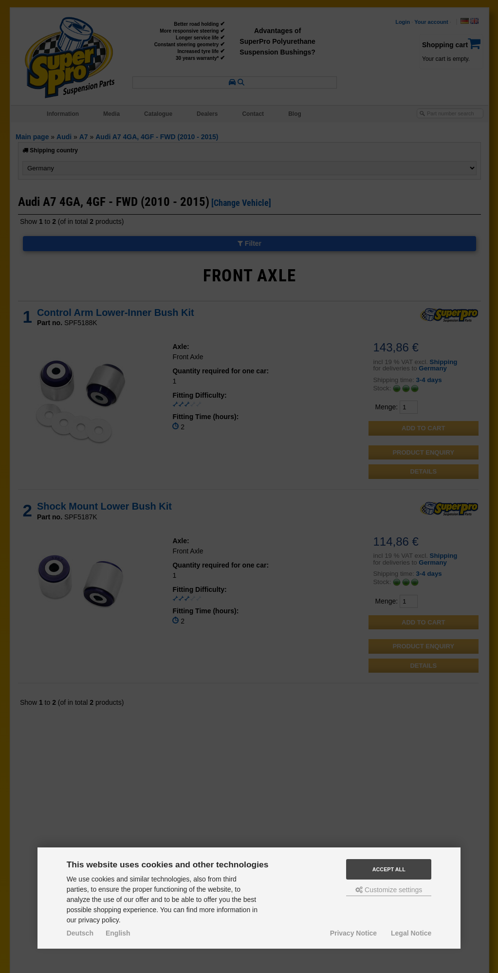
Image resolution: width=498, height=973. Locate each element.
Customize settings (388, 890)
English (118, 933)
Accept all (389, 869)
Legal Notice (411, 933)
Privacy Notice (353, 933)
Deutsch (80, 933)
